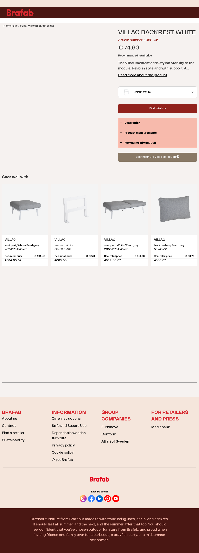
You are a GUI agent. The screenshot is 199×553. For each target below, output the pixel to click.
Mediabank (160, 427)
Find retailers (157, 108)
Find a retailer (13, 433)
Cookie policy (63, 452)
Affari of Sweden (115, 441)
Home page (10, 25)
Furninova (109, 427)
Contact (9, 425)
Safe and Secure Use (69, 425)
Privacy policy (63, 445)
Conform (108, 434)
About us (9, 418)
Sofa (23, 25)
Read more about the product (142, 75)
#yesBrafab (62, 459)
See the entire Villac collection (157, 156)
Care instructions (66, 418)
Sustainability (13, 440)
